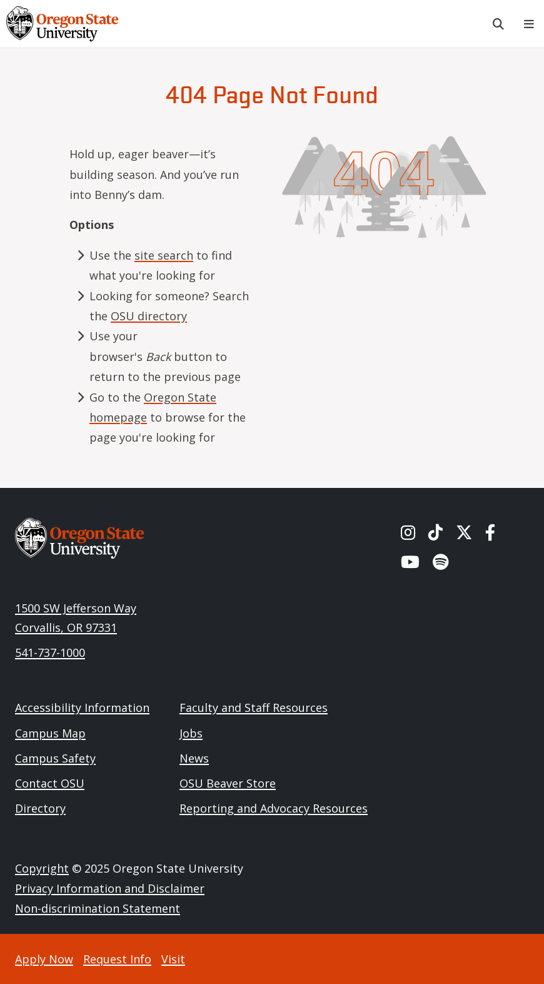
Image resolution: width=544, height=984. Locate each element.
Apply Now (44, 958)
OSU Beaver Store (227, 783)
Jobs (191, 733)
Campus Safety (55, 758)
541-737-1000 (50, 652)
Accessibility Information (82, 707)
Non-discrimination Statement (97, 908)
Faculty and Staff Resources (253, 707)
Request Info (117, 958)
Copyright (42, 868)
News (194, 758)
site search (163, 255)
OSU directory (149, 315)
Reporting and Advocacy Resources (273, 808)
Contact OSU (49, 783)
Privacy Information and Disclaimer (109, 888)
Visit (173, 958)
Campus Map (50, 733)
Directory (40, 808)
